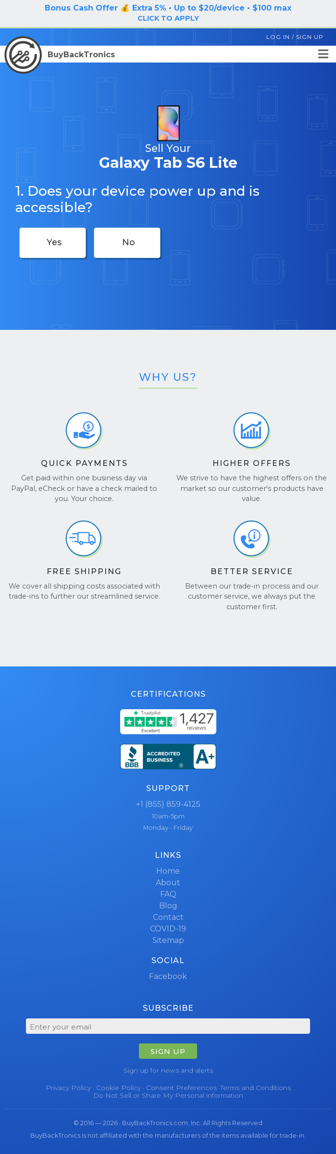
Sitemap (168, 940)
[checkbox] (52, 243)
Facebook (168, 976)
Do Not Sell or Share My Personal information (168, 1095)
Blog (168, 905)
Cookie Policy (118, 1087)
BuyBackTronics (59, 54)
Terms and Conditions (255, 1087)
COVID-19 (168, 928)
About (168, 882)
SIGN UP (168, 1051)
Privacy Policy (68, 1087)
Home (168, 871)
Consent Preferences (181, 1087)
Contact (168, 917)
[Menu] (323, 54)
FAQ (168, 894)
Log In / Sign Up (295, 36)
